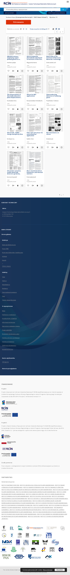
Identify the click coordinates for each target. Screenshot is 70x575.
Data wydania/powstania (9, 292)
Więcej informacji (47, 570)
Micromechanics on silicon (52, 133)
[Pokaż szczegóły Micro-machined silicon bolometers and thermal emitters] (41, 185)
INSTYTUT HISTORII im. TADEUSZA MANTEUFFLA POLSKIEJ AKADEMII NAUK (48, 498)
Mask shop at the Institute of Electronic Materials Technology (53, 58)
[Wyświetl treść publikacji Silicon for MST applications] (37, 109)
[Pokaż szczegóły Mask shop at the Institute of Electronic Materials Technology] (61, 71)
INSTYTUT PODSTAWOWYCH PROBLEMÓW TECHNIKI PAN (17, 505)
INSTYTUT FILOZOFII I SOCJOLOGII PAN (40, 496)
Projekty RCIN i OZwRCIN (9, 318)
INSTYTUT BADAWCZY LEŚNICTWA (54, 487)
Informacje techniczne (8, 322)
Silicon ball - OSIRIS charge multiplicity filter (15, 133)
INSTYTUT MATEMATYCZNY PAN (10, 485)
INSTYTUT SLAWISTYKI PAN (40, 505)
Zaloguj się (5, 362)
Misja (3, 311)
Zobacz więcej (6, 266)
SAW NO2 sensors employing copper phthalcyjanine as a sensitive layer (13, 58)
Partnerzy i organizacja (9, 315)
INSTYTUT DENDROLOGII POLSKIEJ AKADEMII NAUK (15, 496)
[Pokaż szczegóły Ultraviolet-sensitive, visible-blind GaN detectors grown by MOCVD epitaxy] (22, 185)
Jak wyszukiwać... (10, 13)
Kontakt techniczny (7, 349)
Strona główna (6, 234)
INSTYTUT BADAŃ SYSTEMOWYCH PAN (33, 487)
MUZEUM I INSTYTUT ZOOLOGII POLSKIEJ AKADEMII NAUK (37, 507)
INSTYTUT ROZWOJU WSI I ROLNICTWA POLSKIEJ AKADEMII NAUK (19, 514)
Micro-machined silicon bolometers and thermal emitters (35, 172)
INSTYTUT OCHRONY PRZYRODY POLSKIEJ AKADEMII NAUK (51, 503)
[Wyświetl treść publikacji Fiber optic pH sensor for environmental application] (37, 147)
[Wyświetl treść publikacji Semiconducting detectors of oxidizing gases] (57, 109)
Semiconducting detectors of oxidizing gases (53, 96)
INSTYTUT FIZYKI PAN (34, 516)
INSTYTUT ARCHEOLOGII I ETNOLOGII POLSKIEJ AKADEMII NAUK (37, 485)
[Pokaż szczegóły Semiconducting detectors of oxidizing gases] (61, 109)
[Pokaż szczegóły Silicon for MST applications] (41, 109)
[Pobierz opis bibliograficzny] (13, 71)
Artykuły (4, 256)
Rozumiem (60, 570)
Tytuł (3, 277)
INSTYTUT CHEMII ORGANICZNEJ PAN (55, 494)
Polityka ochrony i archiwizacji (11, 338)
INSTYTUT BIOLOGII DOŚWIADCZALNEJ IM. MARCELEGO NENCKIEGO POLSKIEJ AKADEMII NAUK (27, 489)
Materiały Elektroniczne (9, 245)
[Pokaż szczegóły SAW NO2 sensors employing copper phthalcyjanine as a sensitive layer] (22, 71)
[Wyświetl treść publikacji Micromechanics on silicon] (57, 147)
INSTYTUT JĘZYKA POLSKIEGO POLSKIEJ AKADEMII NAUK (17, 501)
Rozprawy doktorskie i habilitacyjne (12, 252)
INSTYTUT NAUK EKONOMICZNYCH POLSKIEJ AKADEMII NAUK (49, 512)
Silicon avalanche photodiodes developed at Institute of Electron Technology (34, 58)
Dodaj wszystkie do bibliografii (40, 29)
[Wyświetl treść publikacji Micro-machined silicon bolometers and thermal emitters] (37, 185)
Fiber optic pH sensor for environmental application (35, 134)
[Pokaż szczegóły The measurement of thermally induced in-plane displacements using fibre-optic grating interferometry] (22, 109)
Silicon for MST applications (31, 95)
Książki (4, 260)
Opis (3, 296)
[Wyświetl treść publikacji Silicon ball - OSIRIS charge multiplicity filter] (17, 147)
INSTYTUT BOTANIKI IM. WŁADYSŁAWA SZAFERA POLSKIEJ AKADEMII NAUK (36, 492)
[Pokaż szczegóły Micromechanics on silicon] (61, 147)
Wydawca (5, 288)
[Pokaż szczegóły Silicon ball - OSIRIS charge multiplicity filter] (22, 147)
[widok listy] (59, 29)
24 (20, 29)
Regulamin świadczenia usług (10, 334)
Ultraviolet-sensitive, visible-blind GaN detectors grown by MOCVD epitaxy (14, 172)
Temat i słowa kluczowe (9, 300)
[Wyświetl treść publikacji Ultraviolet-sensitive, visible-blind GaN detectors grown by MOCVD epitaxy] (17, 185)
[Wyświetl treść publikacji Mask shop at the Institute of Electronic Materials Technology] (57, 71)
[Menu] (67, 1)
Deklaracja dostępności (9, 345)
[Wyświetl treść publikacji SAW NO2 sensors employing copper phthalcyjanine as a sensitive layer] (17, 71)
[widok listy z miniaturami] (56, 29)
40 (23, 29)
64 (26, 29)
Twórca (4, 281)
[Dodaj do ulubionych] (8, 71)
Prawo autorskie (7, 330)
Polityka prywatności (8, 342)
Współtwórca (6, 285)
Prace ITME (5, 249)
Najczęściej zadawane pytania (11, 326)
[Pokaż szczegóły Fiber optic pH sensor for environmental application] (41, 147)
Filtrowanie (18, 22)
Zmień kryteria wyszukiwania (56, 13)
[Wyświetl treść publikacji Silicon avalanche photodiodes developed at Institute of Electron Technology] (37, 71)
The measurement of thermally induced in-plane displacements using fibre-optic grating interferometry (15, 96)
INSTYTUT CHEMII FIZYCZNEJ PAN (35, 494)
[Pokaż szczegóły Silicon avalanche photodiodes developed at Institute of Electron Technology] (41, 71)
